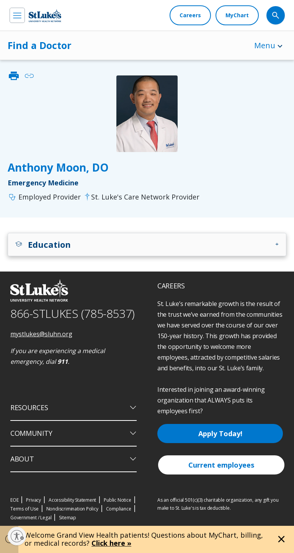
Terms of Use (24, 509)
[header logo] (45, 15)
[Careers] (190, 15)
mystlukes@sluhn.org (41, 334)
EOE (14, 500)
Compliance (118, 509)
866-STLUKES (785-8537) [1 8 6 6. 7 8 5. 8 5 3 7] (72, 313)
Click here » (111, 543)
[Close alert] (281, 539)
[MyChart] (237, 15)
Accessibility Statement (72, 500)
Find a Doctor (39, 45)
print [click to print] (14, 76)
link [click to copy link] (29, 76)
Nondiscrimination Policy (72, 509)
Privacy (33, 500)
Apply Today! (220, 433)
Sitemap (67, 517)
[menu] (17, 15)
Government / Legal (30, 517)
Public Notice (117, 500)
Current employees (221, 465)
